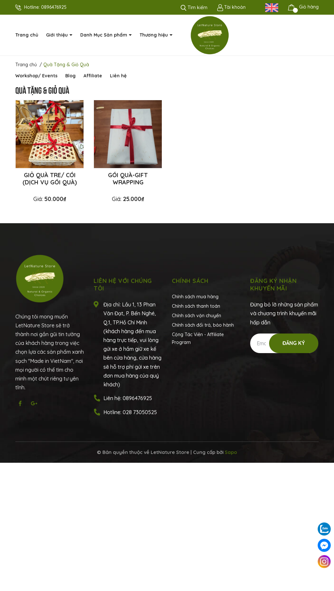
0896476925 (54, 7)
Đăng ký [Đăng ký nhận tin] (293, 343)
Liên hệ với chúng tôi (123, 284)
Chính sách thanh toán (196, 306)
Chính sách (190, 281)
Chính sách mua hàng (195, 297)
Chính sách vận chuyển (196, 316)
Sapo (231, 452)
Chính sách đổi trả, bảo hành (203, 325)
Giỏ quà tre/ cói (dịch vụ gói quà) (50, 178)
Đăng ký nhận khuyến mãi (273, 284)
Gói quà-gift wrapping (128, 178)
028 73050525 (140, 412)
